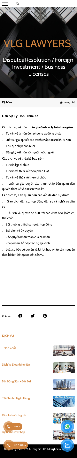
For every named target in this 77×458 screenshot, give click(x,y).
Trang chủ (69, 102)
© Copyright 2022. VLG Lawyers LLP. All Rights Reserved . (37, 449)
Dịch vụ (7, 102)
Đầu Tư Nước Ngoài (14, 415)
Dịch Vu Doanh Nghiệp (16, 364)
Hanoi (17, 426)
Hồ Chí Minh (20, 445)
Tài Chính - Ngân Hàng (16, 398)
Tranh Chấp (9, 348)
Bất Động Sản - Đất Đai (16, 381)
